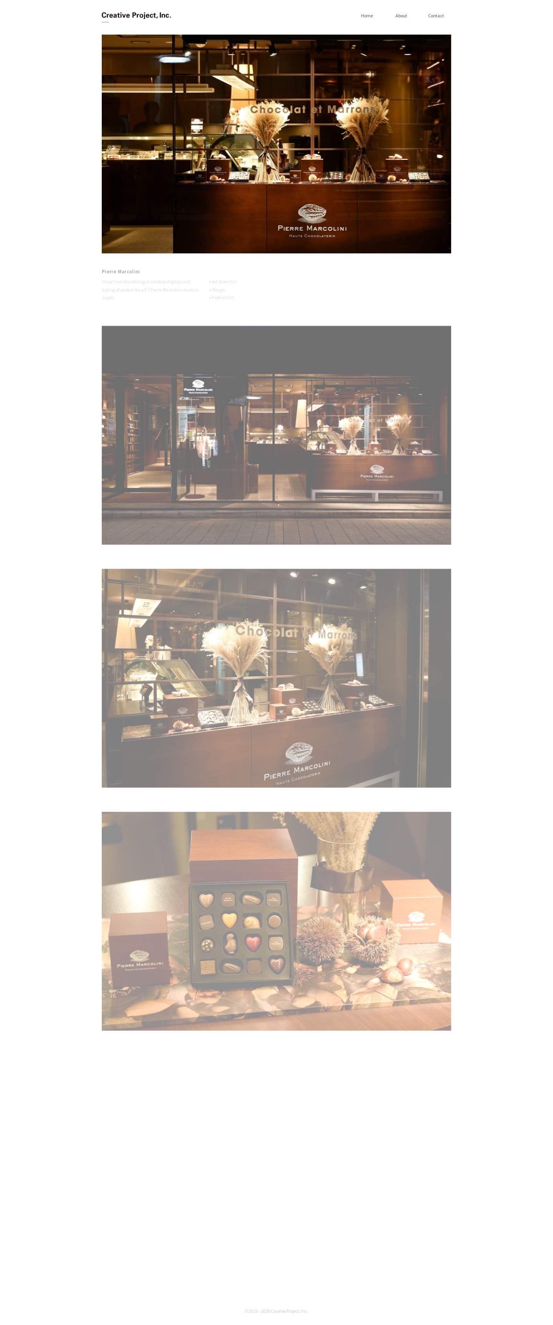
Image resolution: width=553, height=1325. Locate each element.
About (401, 15)
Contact (436, 15)
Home (367, 15)
